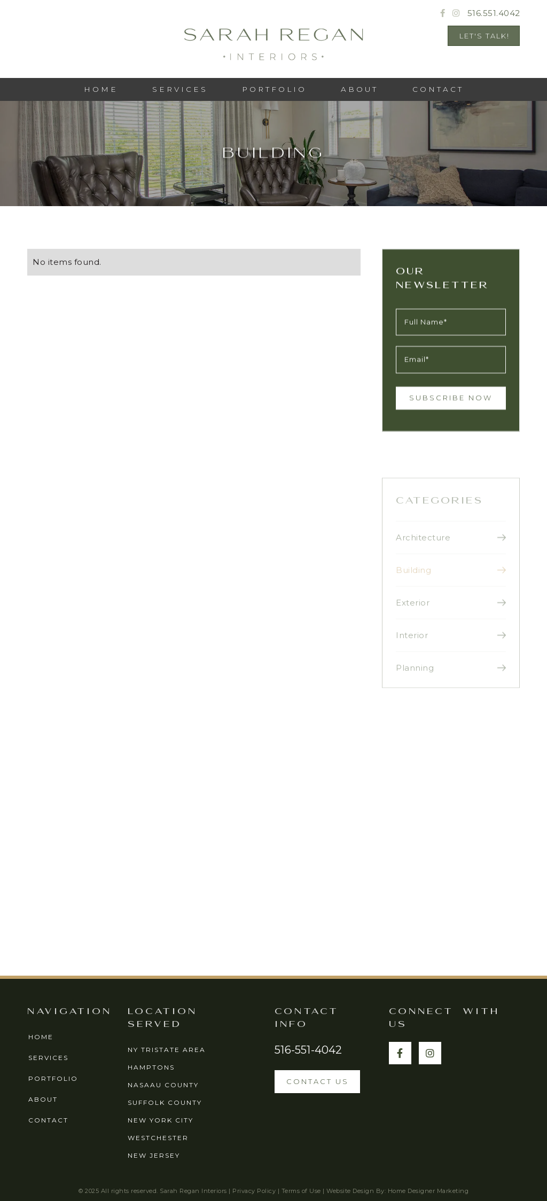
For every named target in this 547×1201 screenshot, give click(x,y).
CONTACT (438, 89)
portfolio (53, 1078)
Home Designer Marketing (428, 1191)
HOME (101, 89)
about (43, 1099)
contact (48, 1120)
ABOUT (359, 89)
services (180, 89)
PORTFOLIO (274, 89)
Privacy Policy (254, 1191)
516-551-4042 (308, 1049)
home (40, 1037)
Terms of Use (301, 1191)
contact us (317, 1081)
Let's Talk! (484, 36)
